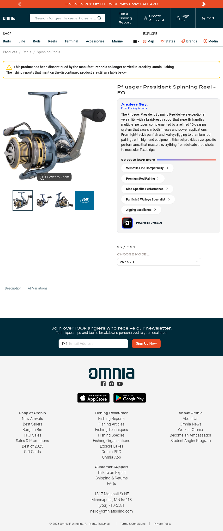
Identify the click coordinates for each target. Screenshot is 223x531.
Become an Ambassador (190, 435)
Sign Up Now (153, 343)
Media (211, 41)
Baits (7, 41)
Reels (52, 41)
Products (10, 52)
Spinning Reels (48, 52)
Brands (189, 41)
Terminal (71, 41)
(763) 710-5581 (111, 505)
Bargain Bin (32, 429)
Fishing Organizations (111, 440)
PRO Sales (32, 435)
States (168, 41)
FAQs (111, 483)
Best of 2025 (32, 446)
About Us (190, 418)
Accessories (95, 41)
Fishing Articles (111, 424)
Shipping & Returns (112, 478)
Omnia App (111, 457)
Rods (37, 41)
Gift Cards (32, 451)
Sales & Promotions (32, 440)
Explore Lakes (111, 446)
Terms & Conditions (132, 523)
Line (21, 41)
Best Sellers (32, 424)
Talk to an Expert (111, 472)
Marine (117, 41)
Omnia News (190, 424)
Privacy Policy (162, 523)
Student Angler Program (190, 440)
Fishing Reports (111, 418)
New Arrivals (32, 418)
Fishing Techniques (111, 429)
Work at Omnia (190, 429)
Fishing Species (111, 435)
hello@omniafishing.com (111, 511)
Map (148, 41)
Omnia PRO (111, 451)
